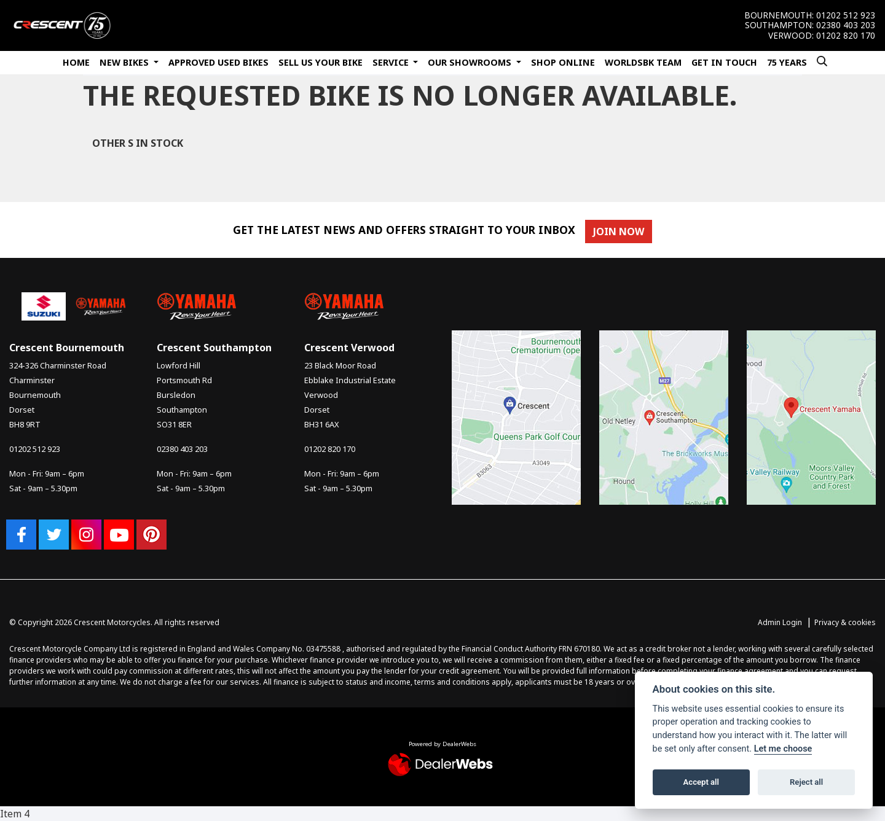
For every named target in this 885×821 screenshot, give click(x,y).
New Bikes (125, 62)
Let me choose (783, 749)
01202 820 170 (845, 36)
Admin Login (780, 622)
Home (76, 62)
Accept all (701, 782)
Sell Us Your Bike (320, 62)
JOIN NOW (622, 231)
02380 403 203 (845, 25)
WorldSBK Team (643, 62)
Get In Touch (724, 62)
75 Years (787, 62)
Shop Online (563, 62)
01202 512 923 (845, 15)
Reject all (806, 782)
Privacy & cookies (845, 622)
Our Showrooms (471, 62)
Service (391, 62)
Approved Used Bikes (218, 62)
